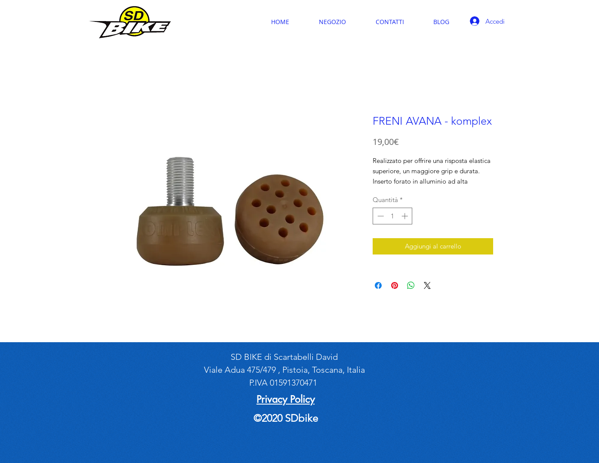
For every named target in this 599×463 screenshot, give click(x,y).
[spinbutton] (393, 216)
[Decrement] (380, 216)
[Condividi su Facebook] (378, 285)
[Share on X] (427, 285)
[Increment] (405, 216)
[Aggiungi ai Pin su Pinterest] (394, 285)
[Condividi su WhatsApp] (411, 285)
